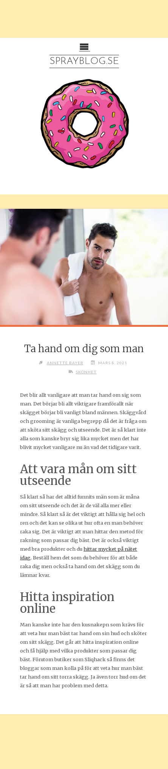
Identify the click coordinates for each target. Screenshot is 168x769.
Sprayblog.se (84, 61)
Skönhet (86, 372)
